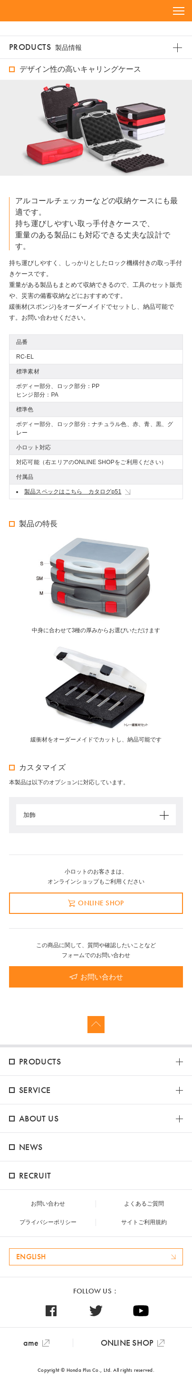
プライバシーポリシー (48, 1222)
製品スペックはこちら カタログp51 (72, 491)
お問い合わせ (101, 977)
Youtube (140, 1310)
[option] (96, 128)
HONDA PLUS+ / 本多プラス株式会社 (40, 11)
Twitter (96, 1310)
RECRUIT (35, 1175)
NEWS (30, 1147)
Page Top (96, 1024)
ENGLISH (31, 1257)
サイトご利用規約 (144, 1222)
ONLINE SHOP (101, 903)
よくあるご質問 (144, 1203)
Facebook (51, 1310)
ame (31, 1343)
